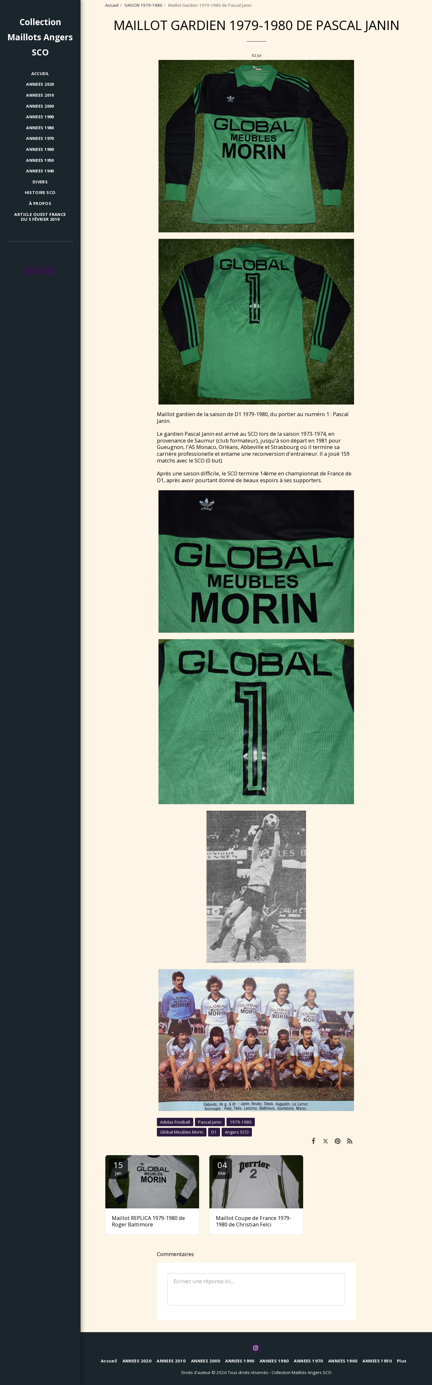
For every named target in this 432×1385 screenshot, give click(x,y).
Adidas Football (175, 1122)
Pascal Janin (210, 1122)
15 (118, 1167)
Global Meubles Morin (181, 1132)
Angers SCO (237, 1132)
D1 (214, 1132)
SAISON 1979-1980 (143, 5)
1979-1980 (241, 1122)
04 (222, 1167)
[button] (29, 271)
